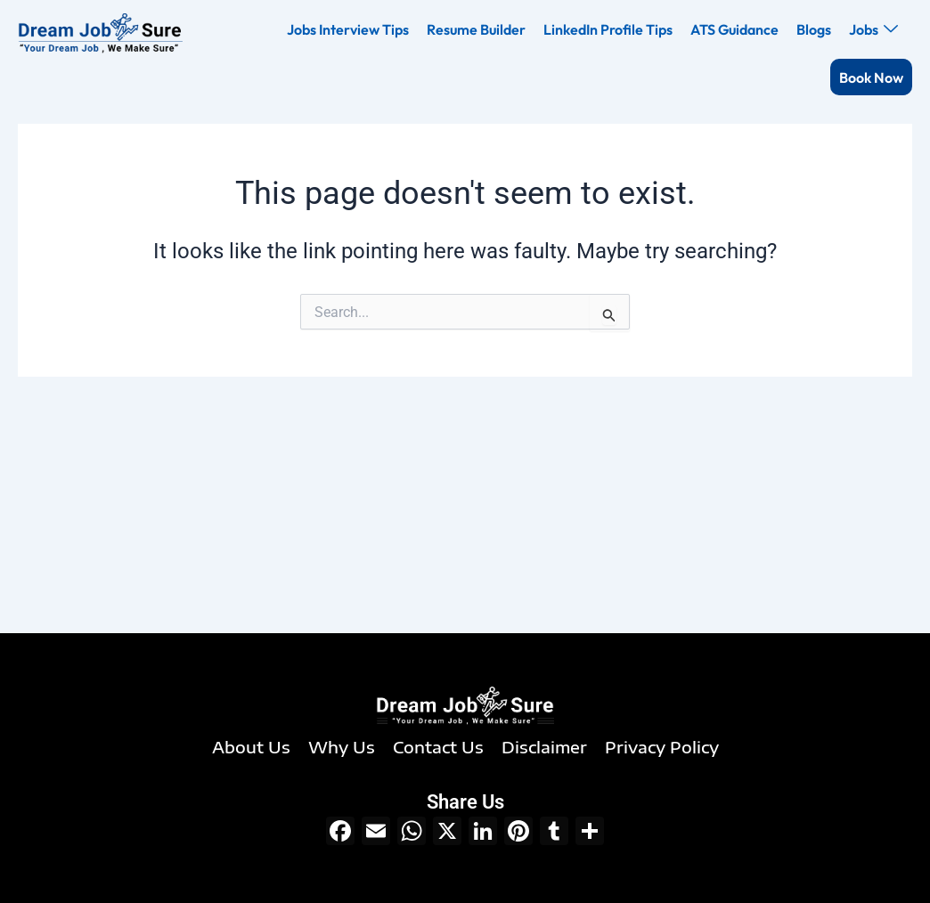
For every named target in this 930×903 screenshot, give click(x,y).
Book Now (871, 77)
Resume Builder (476, 29)
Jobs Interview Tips (348, 29)
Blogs (813, 29)
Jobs (873, 29)
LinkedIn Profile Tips (608, 29)
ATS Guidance (734, 29)
